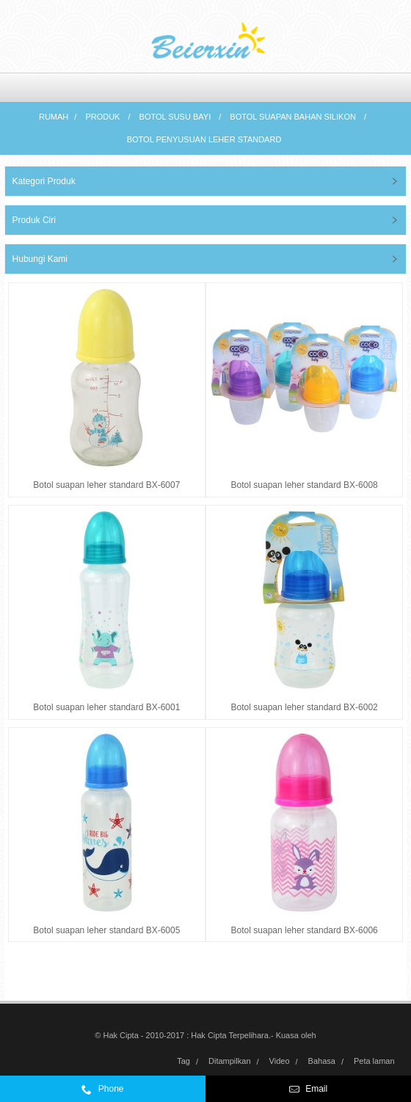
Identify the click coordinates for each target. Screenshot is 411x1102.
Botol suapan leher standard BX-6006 (304, 930)
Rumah (53, 116)
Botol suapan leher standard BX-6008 (304, 485)
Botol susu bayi (175, 116)
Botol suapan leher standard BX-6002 (304, 707)
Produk (102, 116)
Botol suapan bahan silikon (293, 116)
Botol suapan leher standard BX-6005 (106, 930)
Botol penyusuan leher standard (204, 139)
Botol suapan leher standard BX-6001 (106, 707)
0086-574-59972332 (139, 1093)
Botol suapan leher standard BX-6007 (106, 485)
